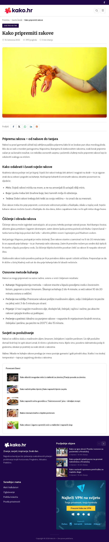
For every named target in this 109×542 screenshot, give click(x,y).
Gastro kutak (17, 20)
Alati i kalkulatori (10, 487)
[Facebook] (104, 2)
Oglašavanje (9, 492)
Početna (5, 20)
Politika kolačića (10, 497)
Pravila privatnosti (11, 501)
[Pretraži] (96, 10)
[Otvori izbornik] (103, 10)
